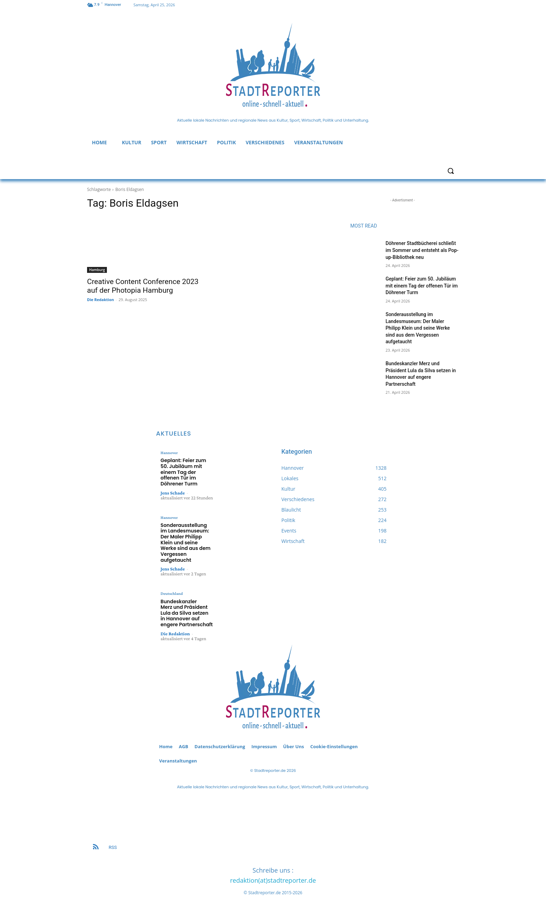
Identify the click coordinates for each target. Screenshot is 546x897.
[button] (450, 170)
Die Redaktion (100, 299)
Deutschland (171, 578)
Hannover (169, 453)
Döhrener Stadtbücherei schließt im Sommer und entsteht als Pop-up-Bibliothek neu (421, 250)
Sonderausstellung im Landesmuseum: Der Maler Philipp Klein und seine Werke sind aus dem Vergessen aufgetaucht (417, 328)
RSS (113, 830)
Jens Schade (173, 485)
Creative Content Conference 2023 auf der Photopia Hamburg (142, 285)
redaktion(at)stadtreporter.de (273, 863)
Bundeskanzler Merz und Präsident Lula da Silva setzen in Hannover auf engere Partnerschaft (186, 596)
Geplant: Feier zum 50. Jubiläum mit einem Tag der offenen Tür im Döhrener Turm (421, 285)
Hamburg (97, 269)
